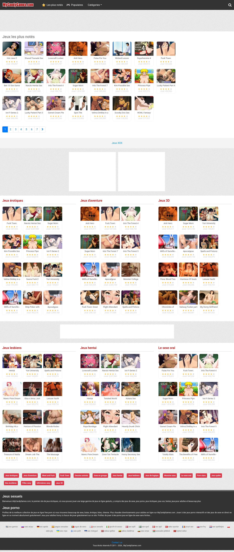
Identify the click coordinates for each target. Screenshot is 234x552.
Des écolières (11, 485)
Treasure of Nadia (12, 456)
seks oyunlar (172, 529)
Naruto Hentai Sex (32, 225)
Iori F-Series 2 (53, 253)
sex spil (157, 529)
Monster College (130, 281)
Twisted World (110, 400)
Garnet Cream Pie (168, 428)
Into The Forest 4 (130, 225)
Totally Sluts (168, 456)
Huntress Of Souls (188, 281)
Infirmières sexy (43, 485)
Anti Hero (90, 225)
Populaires (77, 4)
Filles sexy (26, 485)
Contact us (117, 544)
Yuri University (52, 281)
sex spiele (43, 529)
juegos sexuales (60, 529)
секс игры (27, 529)
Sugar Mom (53, 225)
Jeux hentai (88, 350)
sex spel (144, 529)
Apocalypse (53, 309)
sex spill (131, 529)
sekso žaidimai (127, 533)
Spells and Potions (130, 309)
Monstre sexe (170, 477)
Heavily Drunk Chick (131, 428)
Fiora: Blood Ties (167, 281)
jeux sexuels (96, 529)
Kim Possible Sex (12, 253)
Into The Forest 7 (110, 253)
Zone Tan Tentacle (110, 456)
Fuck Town (64, 477)
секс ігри (62, 533)
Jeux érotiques (12, 202)
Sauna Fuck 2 (32, 281)
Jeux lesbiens (12, 350)
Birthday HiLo (12, 428)
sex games (12, 529)
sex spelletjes (216, 529)
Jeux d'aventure (91, 202)
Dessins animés (81, 477)
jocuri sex (188, 529)
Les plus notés (55, 4)
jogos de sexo (79, 529)
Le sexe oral (166, 350)
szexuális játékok (161, 533)
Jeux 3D (164, 202)
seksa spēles (108, 533)
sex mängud (91, 533)
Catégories (94, 4)
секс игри (144, 533)
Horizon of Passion (32, 428)
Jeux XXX (117, 144)
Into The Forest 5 (130, 253)
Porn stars (201, 477)
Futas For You (168, 372)
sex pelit (76, 533)
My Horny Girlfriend (209, 309)
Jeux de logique (152, 477)
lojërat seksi (180, 533)
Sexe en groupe (100, 477)
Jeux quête (216, 477)
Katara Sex (131, 400)
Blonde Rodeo (53, 428)
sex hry (201, 529)
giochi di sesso (114, 529)
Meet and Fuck (48, 477)
